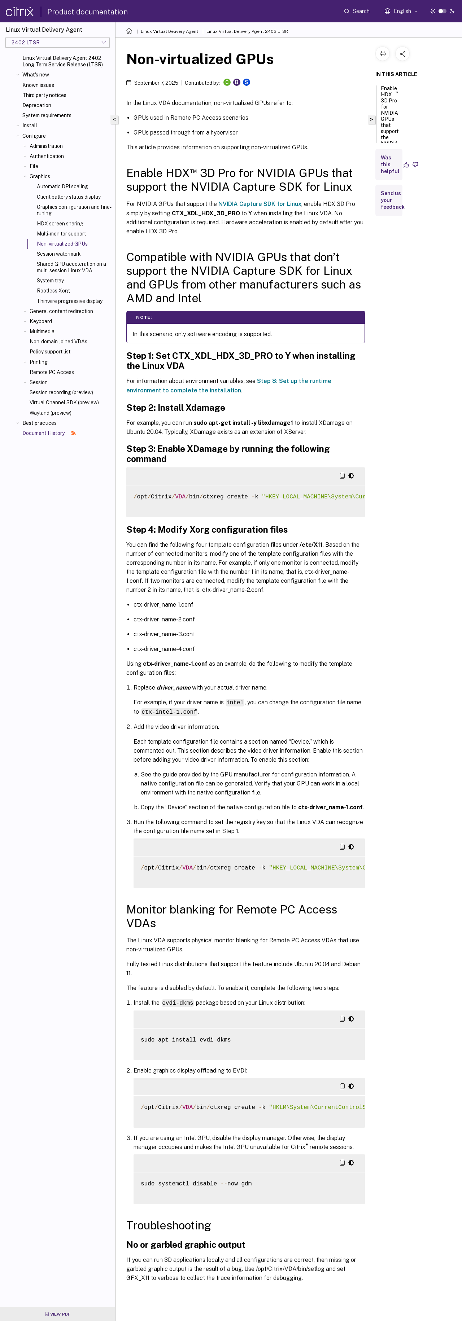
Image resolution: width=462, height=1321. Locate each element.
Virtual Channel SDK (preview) (64, 402)
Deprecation (36, 105)
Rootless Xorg (53, 291)
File (34, 166)
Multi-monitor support (61, 234)
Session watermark (59, 254)
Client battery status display (69, 197)
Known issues (38, 85)
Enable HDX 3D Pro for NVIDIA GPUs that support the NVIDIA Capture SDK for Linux (390, 128)
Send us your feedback (393, 200)
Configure (34, 136)
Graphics (40, 176)
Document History (49, 433)
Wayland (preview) (50, 413)
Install (29, 125)
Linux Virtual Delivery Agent (169, 31)
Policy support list (50, 352)
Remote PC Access (52, 372)
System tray (50, 280)
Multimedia (42, 331)
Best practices (39, 423)
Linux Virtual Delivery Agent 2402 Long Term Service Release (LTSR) (62, 61)
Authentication (47, 156)
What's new (35, 75)
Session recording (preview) (61, 392)
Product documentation (87, 12)
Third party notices (44, 95)
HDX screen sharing (60, 223)
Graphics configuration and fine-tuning (74, 210)
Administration (46, 146)
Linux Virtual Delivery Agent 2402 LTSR (247, 31)
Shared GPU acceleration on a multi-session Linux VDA (71, 267)
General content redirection (61, 311)
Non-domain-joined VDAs (58, 341)
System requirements (46, 115)
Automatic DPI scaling (62, 186)
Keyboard (41, 321)
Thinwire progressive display (70, 301)
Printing (39, 362)
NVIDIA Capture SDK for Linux (259, 204)
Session (39, 382)
